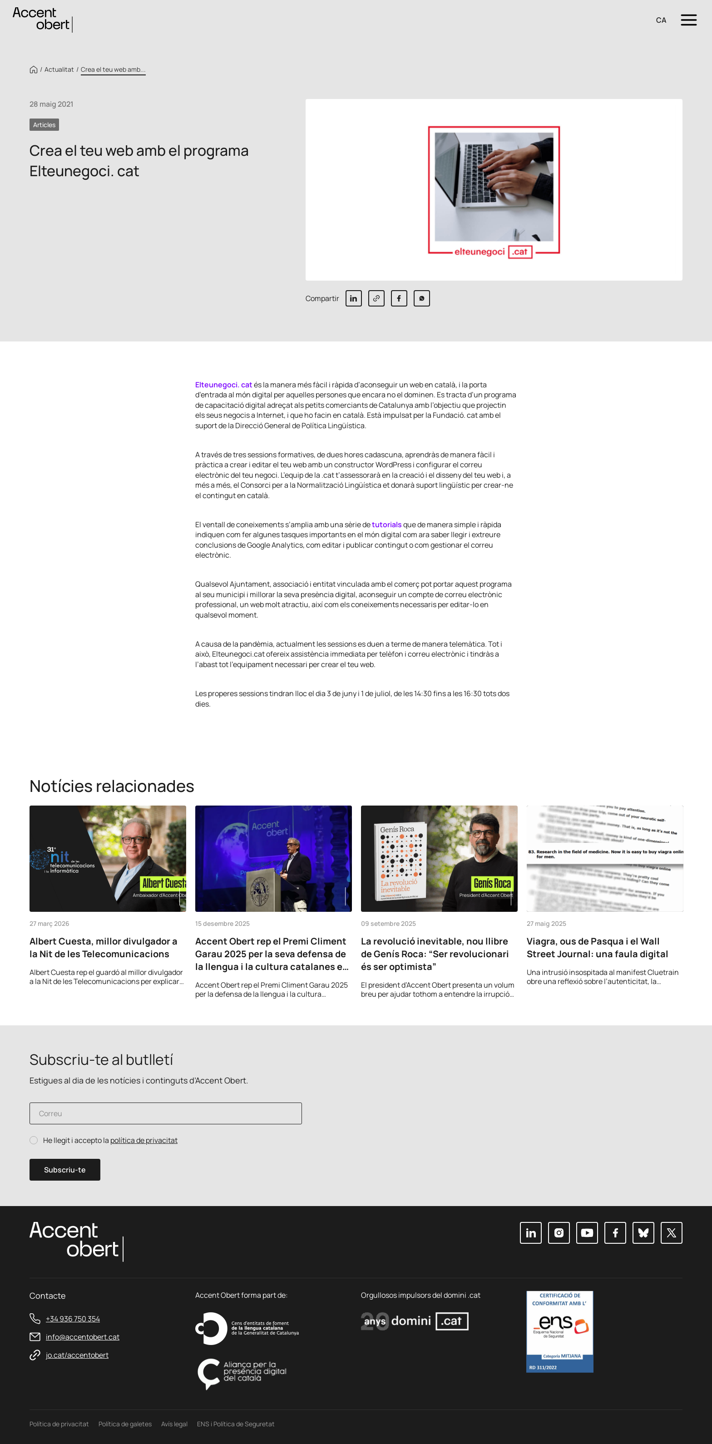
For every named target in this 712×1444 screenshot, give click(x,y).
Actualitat (59, 69)
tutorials (387, 524)
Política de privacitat (59, 1423)
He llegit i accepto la (110, 1140)
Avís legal (174, 1423)
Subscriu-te (65, 1170)
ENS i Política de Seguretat (236, 1423)
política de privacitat (144, 1140)
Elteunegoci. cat (223, 385)
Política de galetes (125, 1423)
